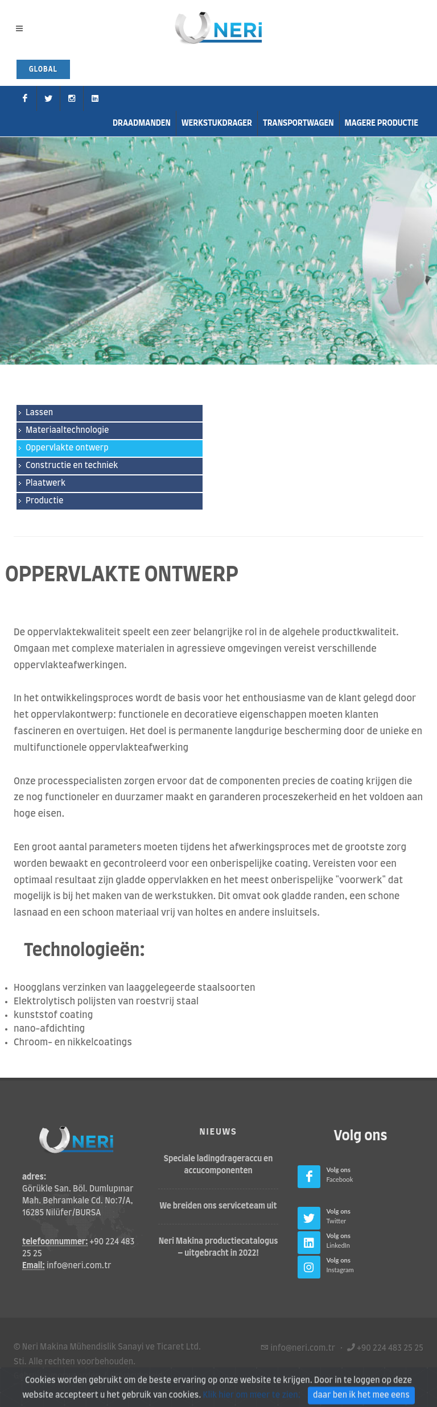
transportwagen (298, 123)
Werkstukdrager (217, 123)
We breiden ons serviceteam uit (218, 1206)
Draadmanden (142, 123)
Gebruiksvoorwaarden (57, 1376)
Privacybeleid (136, 1376)
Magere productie (381, 123)
